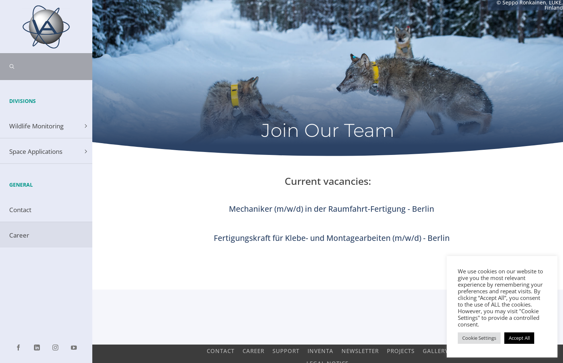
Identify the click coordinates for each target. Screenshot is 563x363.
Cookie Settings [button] (479, 338)
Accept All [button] (519, 338)
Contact (220, 350)
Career (253, 350)
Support (285, 350)
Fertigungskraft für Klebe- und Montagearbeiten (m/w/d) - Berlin (332, 238)
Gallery (436, 350)
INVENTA (320, 350)
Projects (401, 350)
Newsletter (360, 350)
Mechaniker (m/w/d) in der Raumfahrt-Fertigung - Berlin (331, 209)
